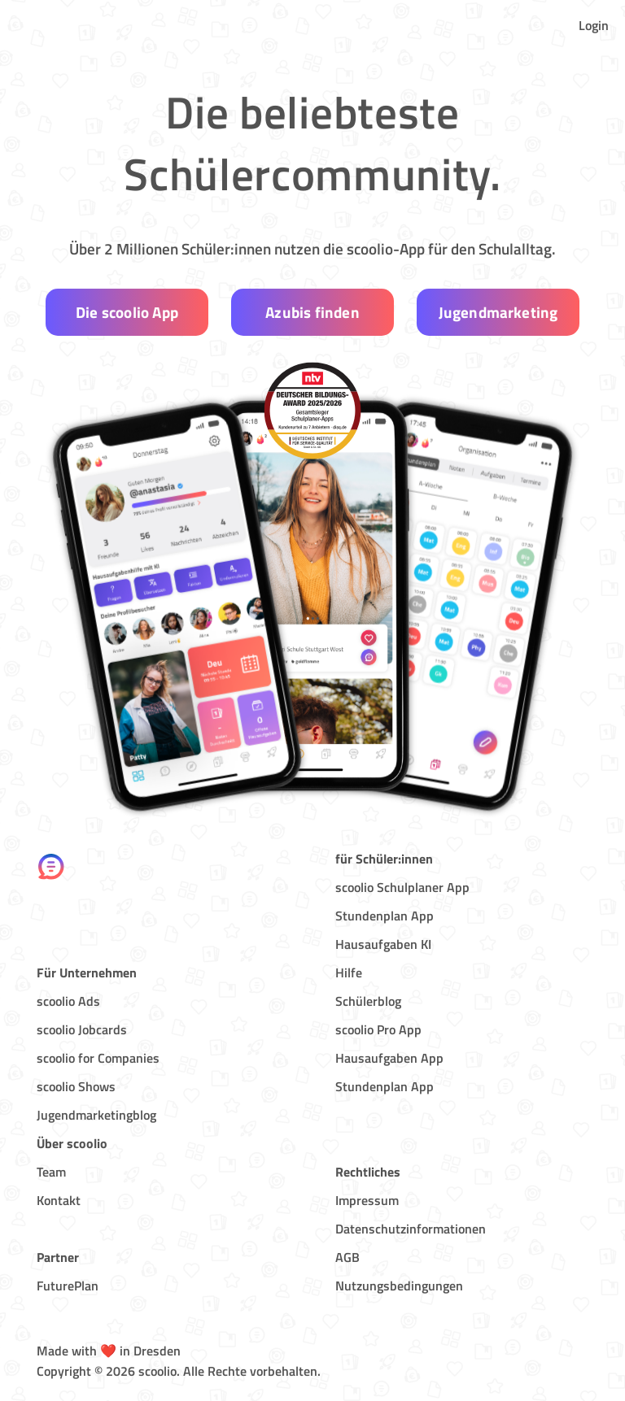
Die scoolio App (127, 312)
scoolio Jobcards (82, 1029)
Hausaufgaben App (389, 1058)
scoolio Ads (68, 1001)
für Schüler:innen (384, 858)
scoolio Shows (76, 1086)
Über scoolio (72, 1143)
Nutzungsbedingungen (399, 1285)
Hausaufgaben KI (383, 944)
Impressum (367, 1200)
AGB (347, 1257)
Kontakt (59, 1200)
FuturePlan (67, 1285)
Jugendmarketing (498, 312)
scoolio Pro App (378, 1029)
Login (594, 25)
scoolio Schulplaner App (402, 887)
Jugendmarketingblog (96, 1115)
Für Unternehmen (87, 972)
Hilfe (348, 972)
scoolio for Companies (98, 1058)
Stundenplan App (384, 915)
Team (51, 1171)
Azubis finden (312, 312)
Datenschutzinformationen (410, 1228)
